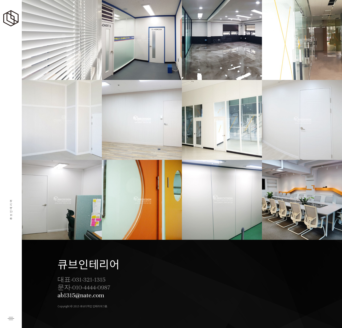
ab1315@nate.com (81, 295)
